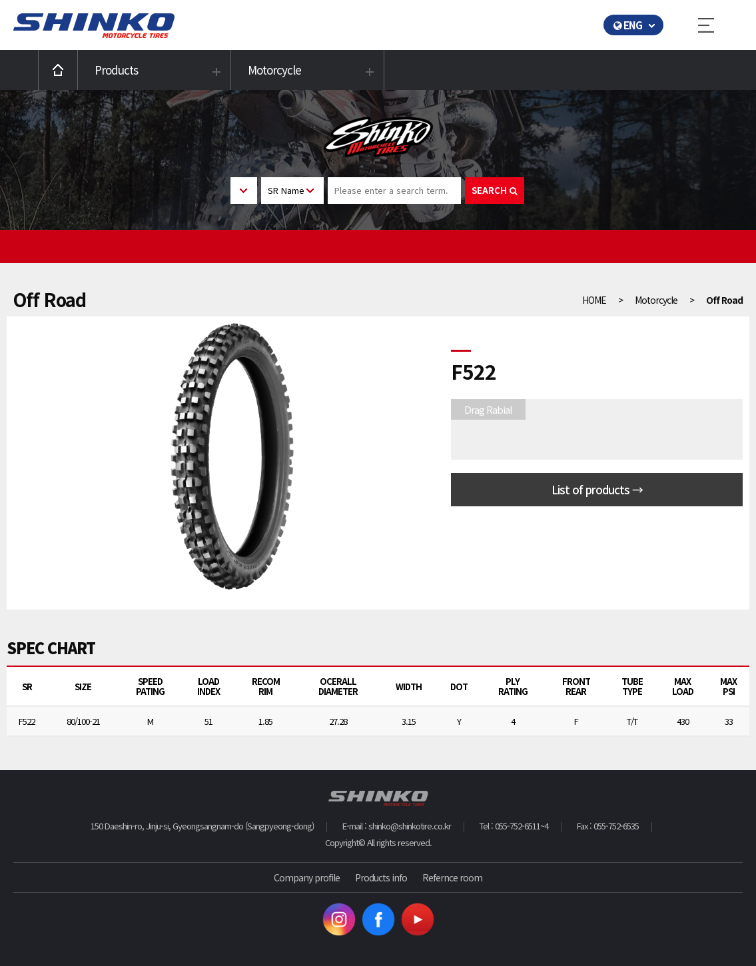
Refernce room (452, 877)
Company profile (307, 877)
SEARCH (495, 190)
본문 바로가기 (0, 0)
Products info (381, 877)
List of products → (597, 489)
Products (116, 69)
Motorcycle (274, 69)
